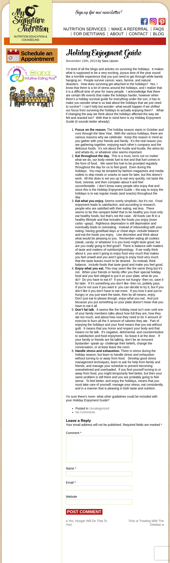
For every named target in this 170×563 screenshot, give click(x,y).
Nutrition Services (84, 29)
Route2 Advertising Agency (145, 555)
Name (71, 468)
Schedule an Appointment (37, 56)
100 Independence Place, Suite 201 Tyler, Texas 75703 (52, 546)
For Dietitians (89, 34)
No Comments (85, 412)
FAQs (158, 29)
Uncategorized (99, 408)
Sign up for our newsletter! (98, 12)
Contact (138, 34)
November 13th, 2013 (81, 61)
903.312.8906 (151, 547)
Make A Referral (129, 29)
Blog (158, 34)
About (117, 34)
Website (71, 496)
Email (71, 482)
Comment (73, 433)
